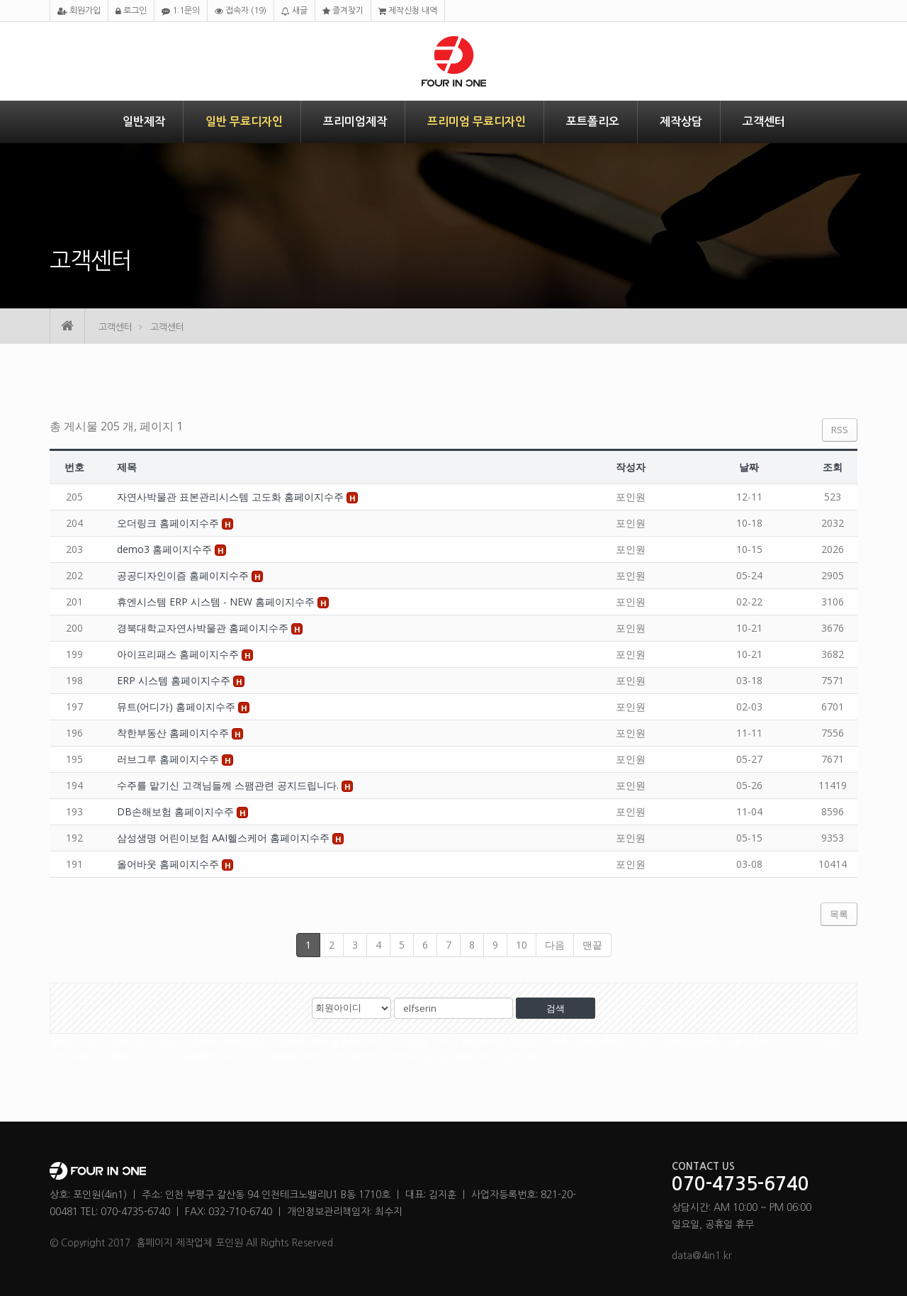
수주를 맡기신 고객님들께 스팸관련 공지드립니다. (229, 785)
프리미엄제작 (355, 121)
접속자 (240, 11)
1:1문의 (181, 11)
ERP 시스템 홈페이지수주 (175, 680)
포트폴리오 (592, 121)
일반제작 (144, 121)
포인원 (631, 496)
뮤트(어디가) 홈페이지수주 (177, 706)
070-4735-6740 (740, 1184)
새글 (294, 11)
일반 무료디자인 (244, 121)
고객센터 (764, 121)
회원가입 (79, 11)
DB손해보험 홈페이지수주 (177, 811)
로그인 (131, 11)
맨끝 (592, 944)
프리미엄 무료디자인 (476, 121)
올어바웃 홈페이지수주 (169, 864)
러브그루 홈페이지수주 (169, 759)
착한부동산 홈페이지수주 (174, 732)
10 (521, 944)
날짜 (749, 467)
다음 (555, 944)
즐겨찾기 (343, 11)
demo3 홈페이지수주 (166, 549)
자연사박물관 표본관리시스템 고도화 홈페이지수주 (232, 496)
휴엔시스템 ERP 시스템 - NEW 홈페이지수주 (217, 601)
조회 (833, 467)
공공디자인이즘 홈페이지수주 (184, 575)
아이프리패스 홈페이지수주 (179, 654)
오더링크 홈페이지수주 (169, 523)
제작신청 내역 (407, 11)
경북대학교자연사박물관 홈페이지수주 (204, 628)
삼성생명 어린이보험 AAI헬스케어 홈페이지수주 (224, 837)
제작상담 (681, 121)
